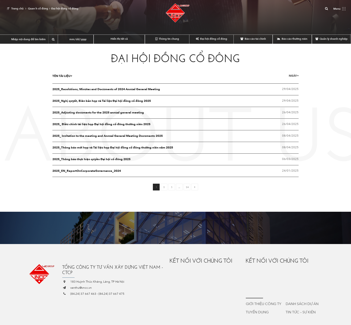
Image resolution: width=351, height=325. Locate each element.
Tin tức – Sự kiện (301, 312)
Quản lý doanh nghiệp (331, 39)
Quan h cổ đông (38, 8)
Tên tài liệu (68, 76)
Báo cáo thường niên (292, 39)
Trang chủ (17, 8)
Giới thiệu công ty (263, 303)
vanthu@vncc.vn (81, 288)
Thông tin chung (167, 39)
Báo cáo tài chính (253, 39)
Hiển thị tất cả (119, 39)
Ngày (288, 76)
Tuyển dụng (257, 312)
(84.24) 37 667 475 (111, 294)
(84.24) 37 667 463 (83, 294)
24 (187, 187)
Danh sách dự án (302, 303)
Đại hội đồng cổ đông (211, 39)
